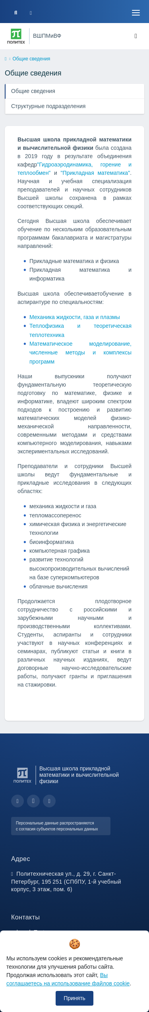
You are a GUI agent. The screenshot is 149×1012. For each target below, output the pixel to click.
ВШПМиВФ (47, 36)
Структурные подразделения (48, 106)
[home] (5, 59)
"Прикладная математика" (95, 173)
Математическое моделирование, (80, 344)
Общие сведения (33, 91)
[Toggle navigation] (136, 12)
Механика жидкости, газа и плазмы (74, 317)
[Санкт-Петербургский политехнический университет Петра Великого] (16, 36)
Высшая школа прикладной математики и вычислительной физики (79, 775)
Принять (74, 998)
